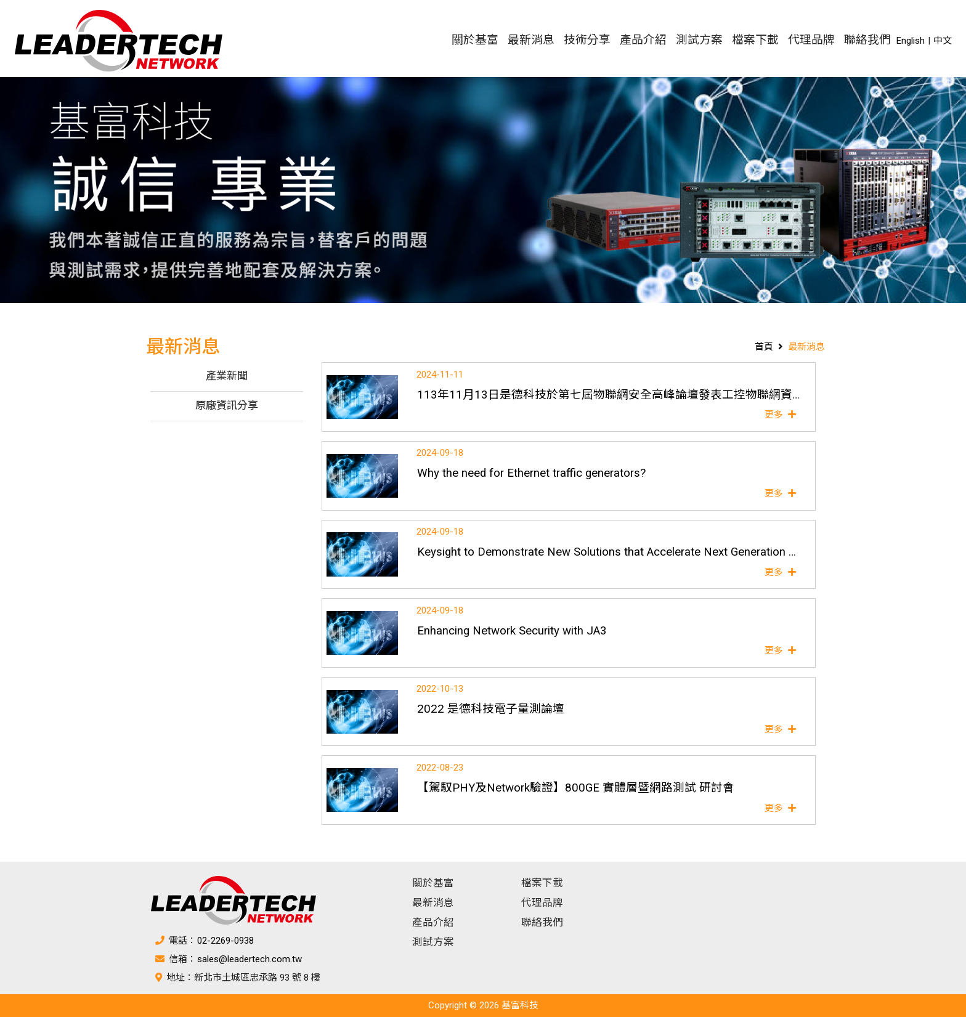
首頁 (764, 346)
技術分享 (587, 40)
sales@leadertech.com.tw (249, 959)
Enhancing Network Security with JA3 (512, 631)
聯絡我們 (867, 40)
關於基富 (475, 40)
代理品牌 (811, 40)
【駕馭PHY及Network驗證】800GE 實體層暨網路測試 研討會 (575, 788)
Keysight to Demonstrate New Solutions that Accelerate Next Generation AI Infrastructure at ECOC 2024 (681, 552)
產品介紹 (643, 40)
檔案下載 (755, 40)
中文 (942, 40)
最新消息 (531, 40)
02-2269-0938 (225, 940)
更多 (782, 414)
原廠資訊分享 (226, 406)
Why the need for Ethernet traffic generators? (531, 473)
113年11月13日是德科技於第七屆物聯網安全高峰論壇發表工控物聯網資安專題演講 (634, 395)
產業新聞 (227, 376)
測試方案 (699, 40)
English (910, 40)
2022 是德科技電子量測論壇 (490, 709)
